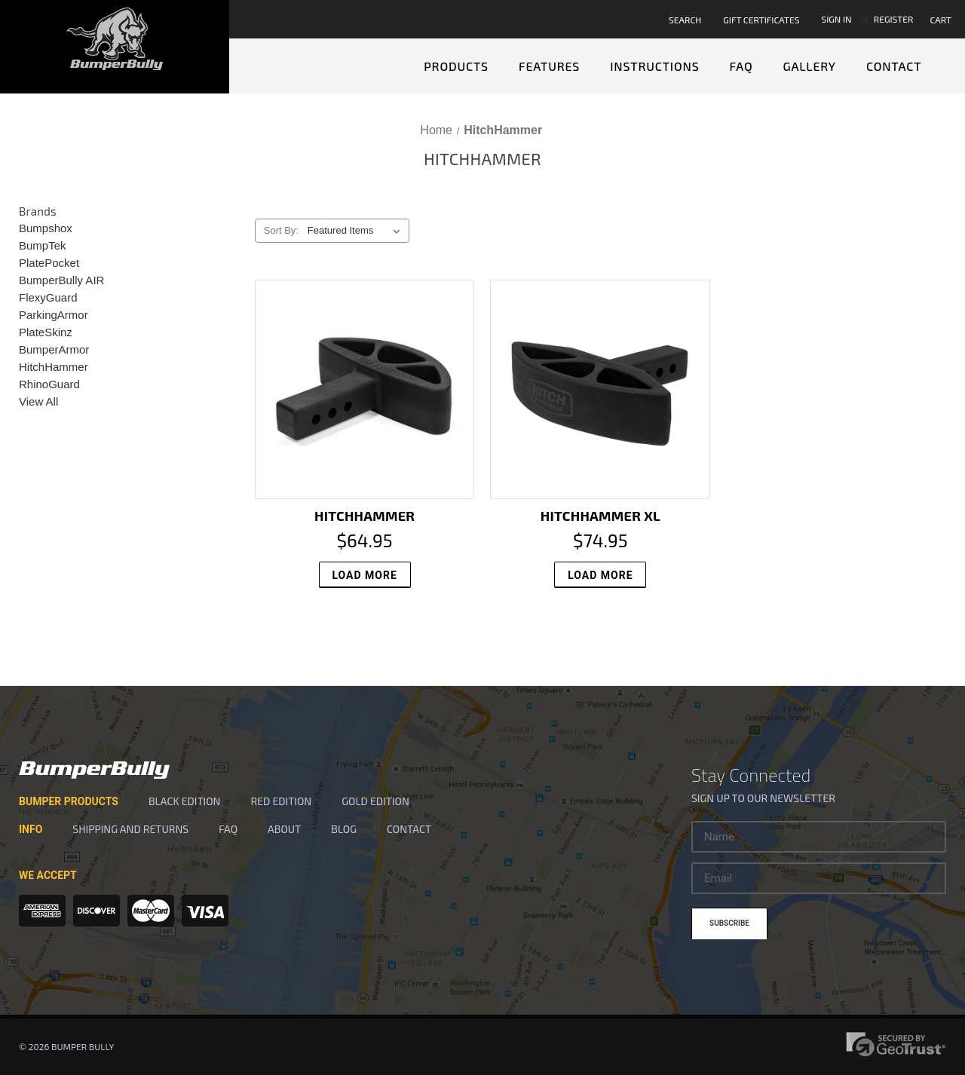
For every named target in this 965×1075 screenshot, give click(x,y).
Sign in (836, 19)
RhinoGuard (49, 384)
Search (685, 19)
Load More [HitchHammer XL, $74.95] (600, 575)
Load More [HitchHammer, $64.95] (364, 575)
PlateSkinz (45, 332)
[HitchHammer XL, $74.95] (600, 390)
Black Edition (185, 801)
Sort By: (281, 230)
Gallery (809, 66)
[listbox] (357, 230)
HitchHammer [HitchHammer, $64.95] (364, 515)
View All (38, 401)
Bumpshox (45, 228)
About (284, 828)
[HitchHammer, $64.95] (365, 390)
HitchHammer (53, 366)
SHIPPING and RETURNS (130, 828)
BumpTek (42, 245)
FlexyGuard (48, 297)
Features (549, 66)
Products (456, 66)
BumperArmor (54, 349)
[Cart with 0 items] (943, 19)
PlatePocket (49, 262)
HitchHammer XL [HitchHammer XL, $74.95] (600, 515)
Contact (894, 66)
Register (894, 19)
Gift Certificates (761, 19)
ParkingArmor (53, 314)
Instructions (654, 66)
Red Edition (280, 801)
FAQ (741, 66)
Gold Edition (375, 801)
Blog (344, 828)
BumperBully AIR (61, 280)
